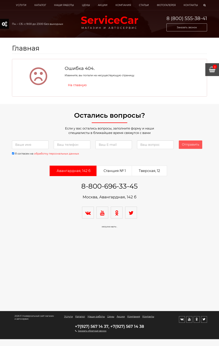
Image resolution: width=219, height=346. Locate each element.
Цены (86, 5)
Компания (123, 5)
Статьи (144, 5)
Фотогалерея (166, 5)
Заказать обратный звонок (92, 331)
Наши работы (64, 5)
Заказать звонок (187, 27)
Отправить (190, 144)
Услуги (21, 5)
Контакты (191, 5)
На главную (77, 85)
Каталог (40, 5)
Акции (102, 5)
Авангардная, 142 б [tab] (74, 171)
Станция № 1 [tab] (115, 171)
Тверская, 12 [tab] (149, 171)
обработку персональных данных (56, 153)
